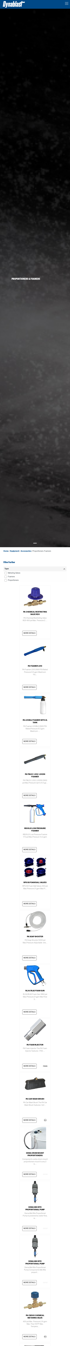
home (6, 551)
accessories (26, 551)
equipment (14, 551)
